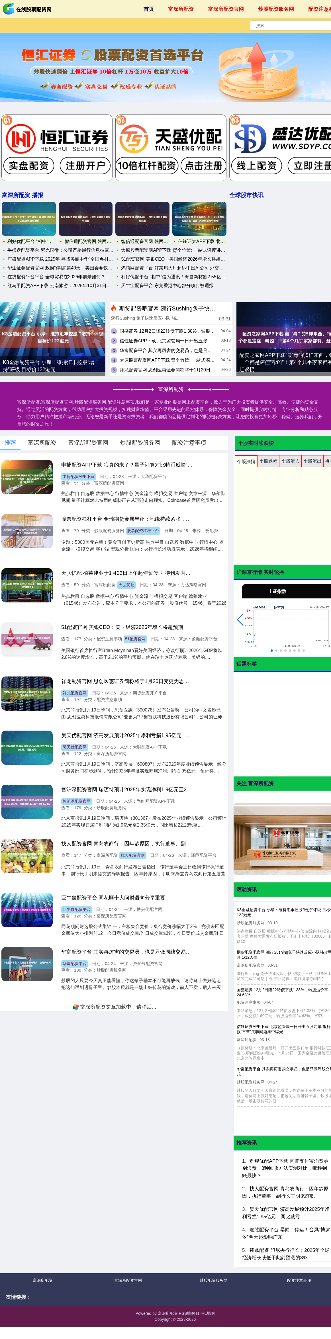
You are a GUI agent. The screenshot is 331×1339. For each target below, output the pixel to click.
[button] (240, 620)
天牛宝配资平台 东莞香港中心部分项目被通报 (167, 285)
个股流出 (312, 461)
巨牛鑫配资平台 (77, 909)
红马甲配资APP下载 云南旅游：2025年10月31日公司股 (63, 285)
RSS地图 (187, 1313)
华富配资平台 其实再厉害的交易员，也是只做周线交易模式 (179, 350)
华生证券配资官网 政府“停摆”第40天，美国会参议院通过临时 (69, 267)
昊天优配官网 (75, 747)
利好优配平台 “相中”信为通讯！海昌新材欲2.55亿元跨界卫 (180, 276)
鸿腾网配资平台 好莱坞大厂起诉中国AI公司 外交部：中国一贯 (183, 267)
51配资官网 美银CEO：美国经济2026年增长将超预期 (175, 259)
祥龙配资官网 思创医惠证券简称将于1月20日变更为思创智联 (181, 369)
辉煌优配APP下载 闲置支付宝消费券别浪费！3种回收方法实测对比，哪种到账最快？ (285, 1168)
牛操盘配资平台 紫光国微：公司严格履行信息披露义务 (62, 250)
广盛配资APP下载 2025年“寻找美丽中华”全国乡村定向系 (64, 259)
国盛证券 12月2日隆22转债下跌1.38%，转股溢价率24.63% (180, 331)
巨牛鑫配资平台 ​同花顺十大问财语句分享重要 (113, 898)
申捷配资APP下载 (79, 476)
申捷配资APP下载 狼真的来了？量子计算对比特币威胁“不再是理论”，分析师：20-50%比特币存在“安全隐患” (184, 465)
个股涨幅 (246, 461)
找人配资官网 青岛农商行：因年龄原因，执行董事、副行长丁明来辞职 (141, 844)
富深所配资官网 (226, 9)
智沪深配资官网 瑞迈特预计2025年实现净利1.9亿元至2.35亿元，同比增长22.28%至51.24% (165, 789)
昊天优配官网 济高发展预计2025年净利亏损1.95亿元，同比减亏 (134, 735)
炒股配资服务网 (276, 9)
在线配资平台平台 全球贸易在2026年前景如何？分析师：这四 (70, 276)
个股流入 (290, 461)
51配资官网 (135, 639)
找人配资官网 (133, 855)
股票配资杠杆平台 (143, 530)
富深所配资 (181, 9)
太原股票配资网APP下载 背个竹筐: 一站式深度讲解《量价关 (182, 250)
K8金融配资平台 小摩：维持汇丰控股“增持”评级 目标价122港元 (48, 365)
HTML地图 (205, 1313)
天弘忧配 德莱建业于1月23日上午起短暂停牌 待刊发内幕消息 (131, 573)
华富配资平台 (75, 963)
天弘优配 (126, 584)
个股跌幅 (268, 461)
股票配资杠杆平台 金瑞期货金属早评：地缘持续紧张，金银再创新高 (138, 519)
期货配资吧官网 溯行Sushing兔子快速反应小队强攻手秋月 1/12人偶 (205, 308)
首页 (149, 9)
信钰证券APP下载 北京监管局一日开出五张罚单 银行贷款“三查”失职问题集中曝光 (202, 340)
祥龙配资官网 (75, 693)
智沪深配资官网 (77, 801)
